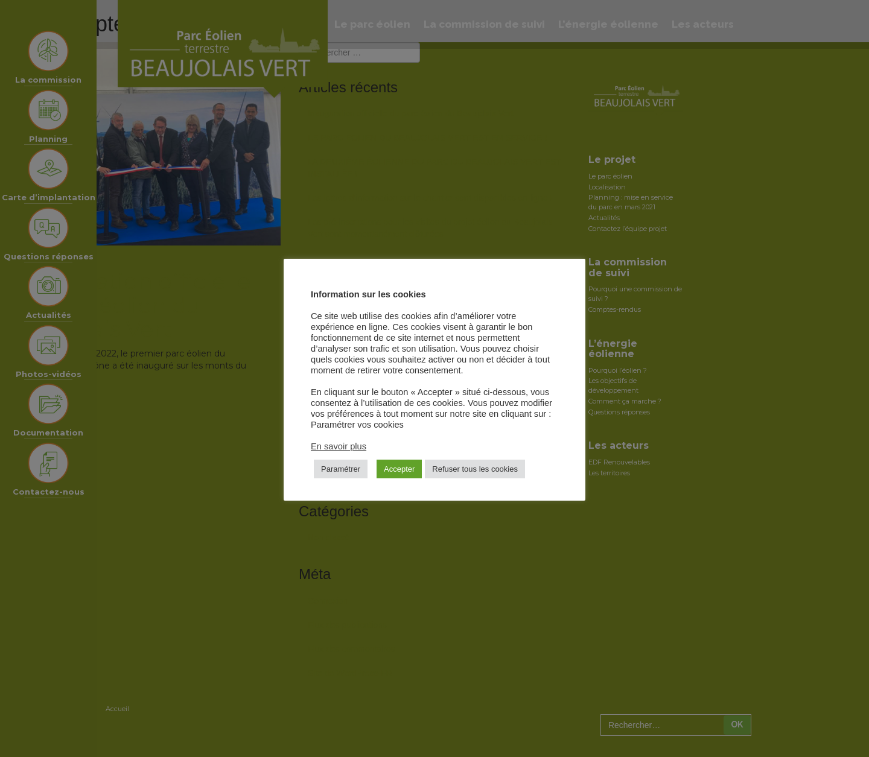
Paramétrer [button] (340, 469)
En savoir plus (338, 446)
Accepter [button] (399, 469)
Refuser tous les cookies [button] (475, 469)
